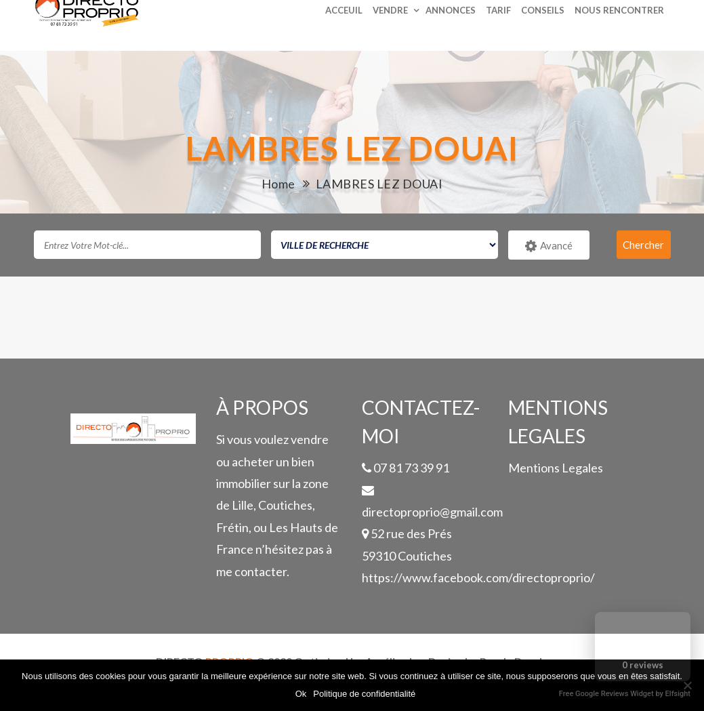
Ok (301, 694)
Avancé (549, 246)
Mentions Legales (555, 467)
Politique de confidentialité (364, 694)
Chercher (643, 245)
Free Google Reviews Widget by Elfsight (624, 693)
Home (278, 184)
